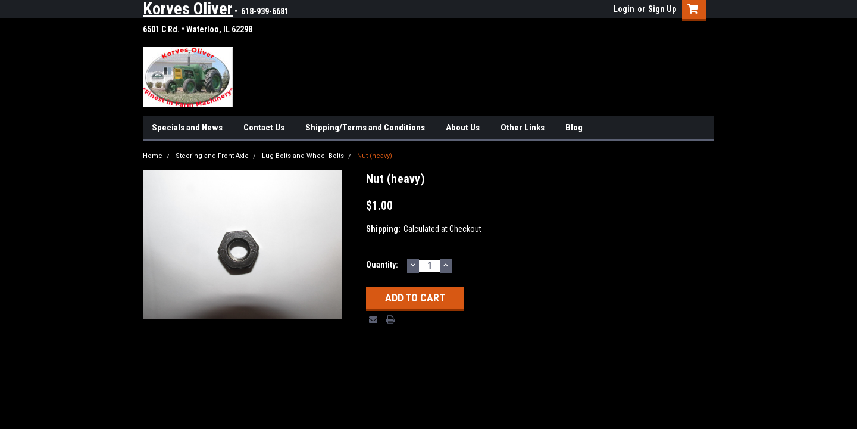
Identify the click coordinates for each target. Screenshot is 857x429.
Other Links (523, 127)
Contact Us (263, 127)
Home (152, 156)
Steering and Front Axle (212, 156)
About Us (463, 127)
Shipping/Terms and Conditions (365, 127)
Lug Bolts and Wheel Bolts (303, 156)
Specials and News (187, 127)
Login (624, 9)
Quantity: (382, 264)
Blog (574, 127)
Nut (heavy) (374, 156)
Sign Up (662, 9)
